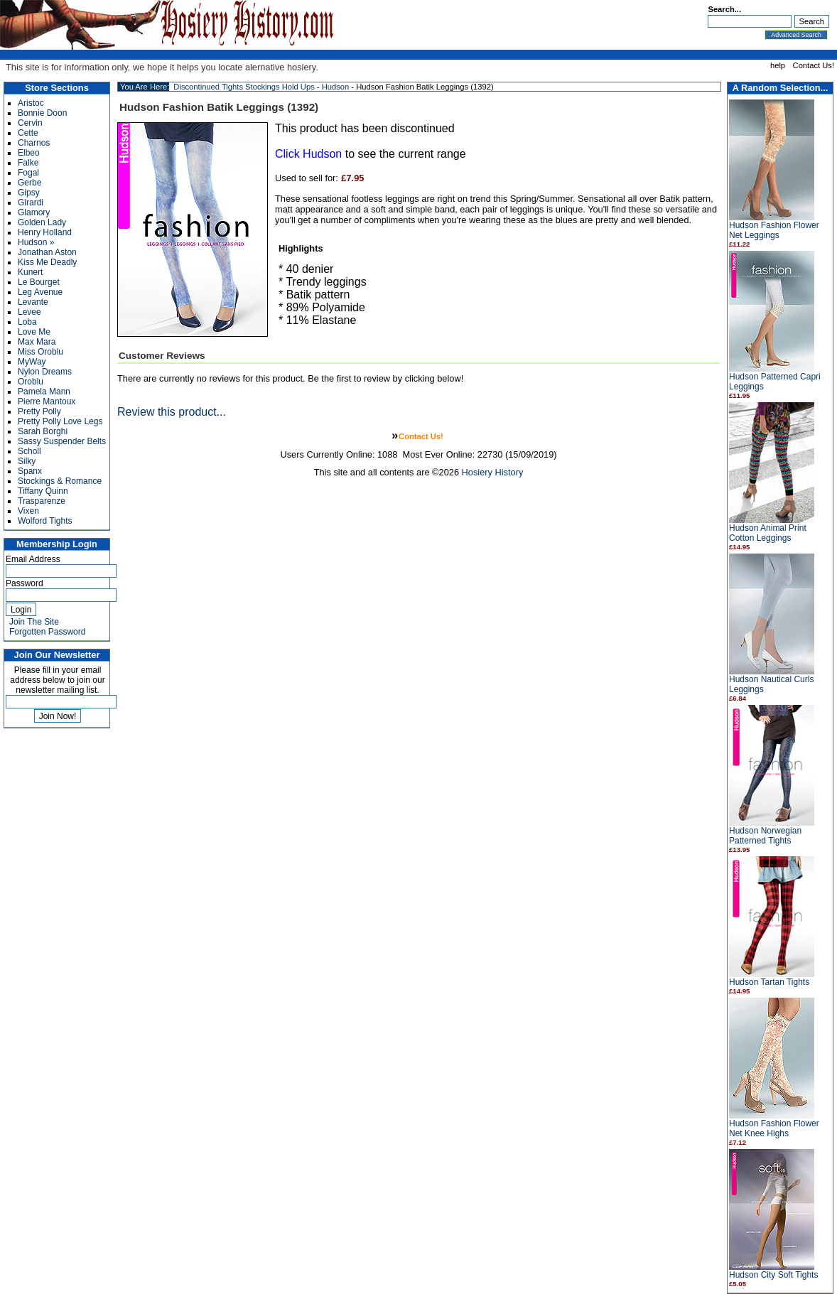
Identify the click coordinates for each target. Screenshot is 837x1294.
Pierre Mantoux (46, 401)
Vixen (28, 511)
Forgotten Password (47, 632)
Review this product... (171, 412)
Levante (33, 302)
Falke (28, 163)
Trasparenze (41, 501)
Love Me (34, 332)
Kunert (30, 272)
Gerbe (29, 183)
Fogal (28, 173)
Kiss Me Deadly (47, 262)
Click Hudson (308, 154)
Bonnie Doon (42, 113)
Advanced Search (796, 34)
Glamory (34, 212)
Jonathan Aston (47, 252)
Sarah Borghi (43, 431)
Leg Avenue (40, 292)
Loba (27, 322)
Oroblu (30, 382)
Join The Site (34, 622)
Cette (28, 133)
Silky (27, 461)
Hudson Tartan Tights (769, 982)
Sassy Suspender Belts (62, 441)
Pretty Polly (39, 411)
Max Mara (36, 342)
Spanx (30, 471)
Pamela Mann (44, 392)
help (777, 65)
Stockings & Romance (60, 481)
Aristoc (31, 103)
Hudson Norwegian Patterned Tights (765, 836)
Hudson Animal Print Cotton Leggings (767, 533)
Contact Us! (813, 65)
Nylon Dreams (45, 372)
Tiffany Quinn (43, 491)
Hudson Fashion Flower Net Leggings (774, 230)
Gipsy (29, 193)
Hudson (336, 86)
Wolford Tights (45, 521)
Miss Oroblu (40, 352)
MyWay (32, 362)
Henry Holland (45, 232)
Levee (29, 312)
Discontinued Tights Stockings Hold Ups (243, 86)
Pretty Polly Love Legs (60, 421)
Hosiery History (493, 472)
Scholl (29, 451)
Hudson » (36, 242)
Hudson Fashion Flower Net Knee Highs (774, 1128)
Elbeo (29, 153)
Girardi (30, 202)
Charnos (34, 143)
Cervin (30, 123)
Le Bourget (39, 282)
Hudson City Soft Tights (773, 1275)
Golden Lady (42, 222)
